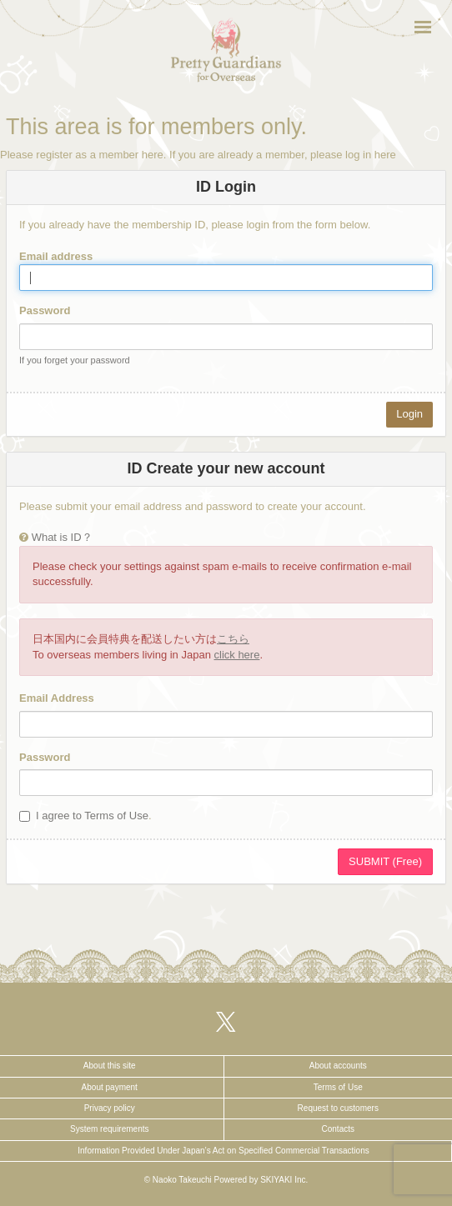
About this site (109, 1065)
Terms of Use (338, 1087)
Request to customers (338, 1108)
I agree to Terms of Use (92, 815)
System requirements (109, 1128)
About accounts (338, 1065)
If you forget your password (74, 360)
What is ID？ (62, 537)
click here (237, 654)
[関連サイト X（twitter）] (226, 1021)
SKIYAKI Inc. (284, 1179)
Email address (56, 256)
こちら (233, 639)
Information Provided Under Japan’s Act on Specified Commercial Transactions (223, 1150)
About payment (110, 1087)
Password (44, 310)
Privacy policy (109, 1108)
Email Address (56, 698)
